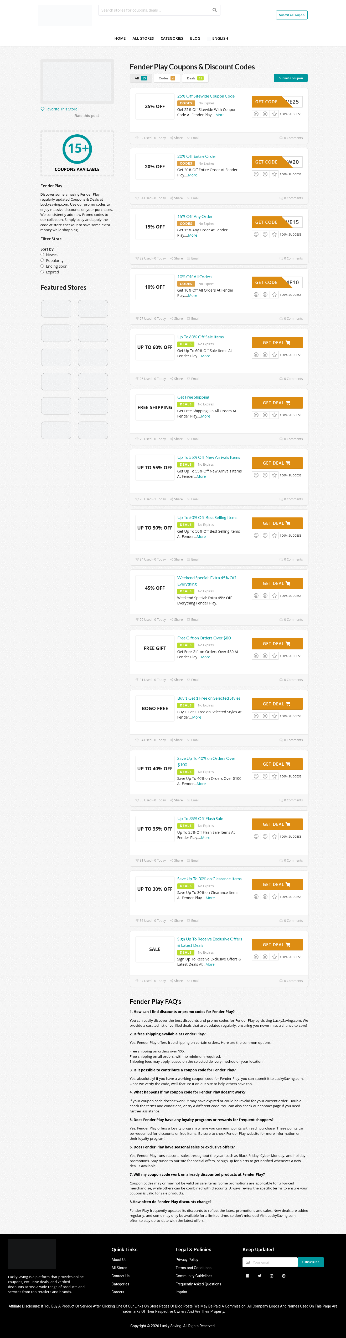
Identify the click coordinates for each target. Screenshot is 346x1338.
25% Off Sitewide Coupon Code (206, 95)
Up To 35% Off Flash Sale (200, 818)
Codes (167, 78)
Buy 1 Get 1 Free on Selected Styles (208, 697)
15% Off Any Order (195, 216)
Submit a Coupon (292, 15)
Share (176, 138)
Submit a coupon (291, 78)
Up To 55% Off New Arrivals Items (208, 457)
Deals (195, 78)
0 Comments (291, 138)
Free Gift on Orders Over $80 (204, 637)
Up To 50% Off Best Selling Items (207, 517)
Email (193, 138)
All (141, 78)
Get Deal (277, 342)
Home (120, 38)
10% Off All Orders (194, 276)
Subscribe (310, 1262)
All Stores (143, 38)
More (220, 114)
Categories (172, 38)
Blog (195, 38)
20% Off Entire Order (196, 156)
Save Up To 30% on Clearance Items (209, 878)
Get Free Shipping (193, 396)
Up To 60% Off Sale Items (200, 336)
